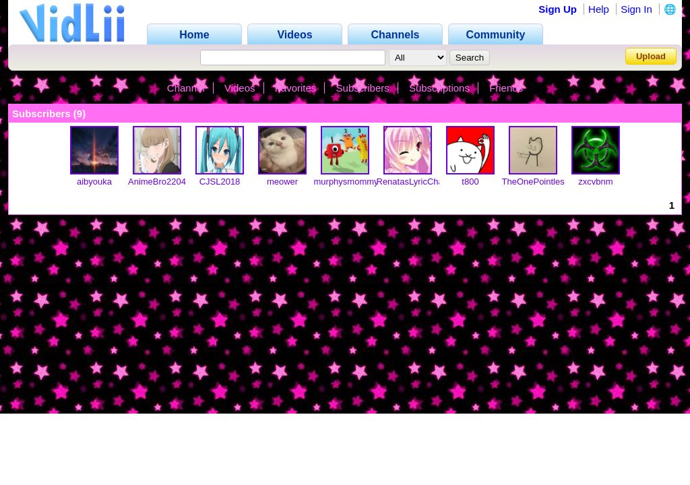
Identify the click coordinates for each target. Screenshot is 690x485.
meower (282, 181)
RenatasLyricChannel (418, 181)
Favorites (296, 88)
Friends (506, 88)
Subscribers (362, 88)
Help (598, 9)
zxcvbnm (595, 181)
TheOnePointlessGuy (544, 181)
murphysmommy (346, 181)
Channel (186, 88)
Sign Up (557, 9)
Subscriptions (439, 88)
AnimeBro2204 (157, 181)
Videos (239, 88)
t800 (470, 181)
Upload (651, 56)
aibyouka (94, 181)
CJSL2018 (220, 181)
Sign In (636, 9)
